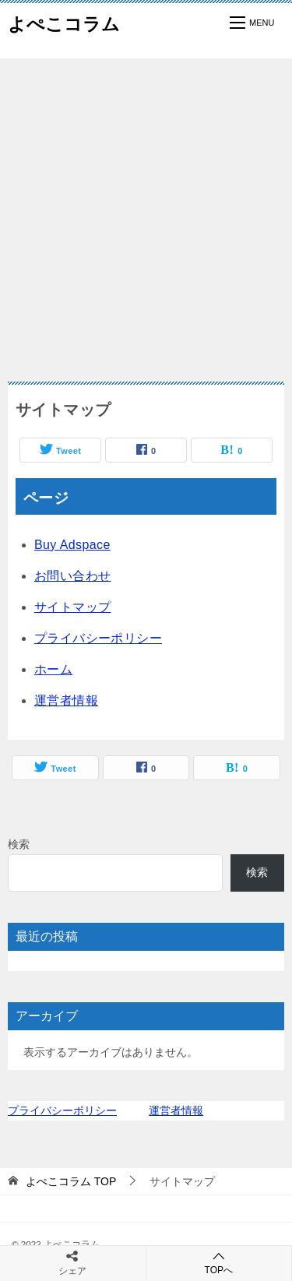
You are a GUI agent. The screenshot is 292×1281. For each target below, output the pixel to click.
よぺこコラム (64, 22)
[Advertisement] (146, 212)
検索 (19, 844)
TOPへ (219, 1263)
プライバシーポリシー (98, 638)
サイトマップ (72, 607)
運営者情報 (66, 700)
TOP (71, 1181)
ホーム (53, 669)
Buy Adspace (72, 544)
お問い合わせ (72, 575)
